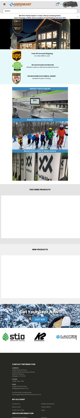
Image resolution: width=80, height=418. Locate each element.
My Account (16, 407)
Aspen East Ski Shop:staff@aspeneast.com (20, 387)
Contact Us (16, 404)
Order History (46, 407)
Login (43, 410)
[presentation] (4, 339)
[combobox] (40, 11)
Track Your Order (18, 410)
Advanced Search (47, 404)
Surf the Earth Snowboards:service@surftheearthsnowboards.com (26, 393)
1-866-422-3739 (18, 381)
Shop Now (40, 319)
